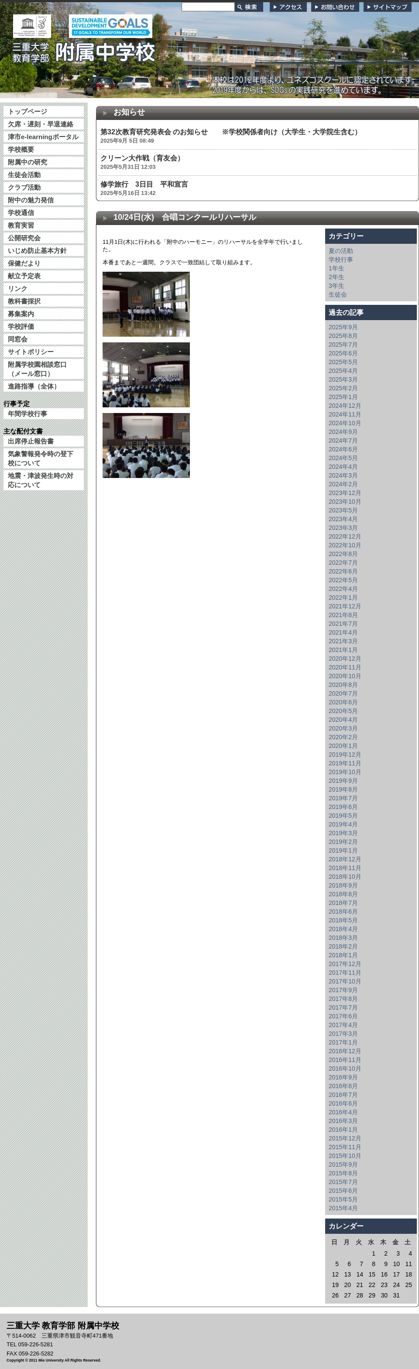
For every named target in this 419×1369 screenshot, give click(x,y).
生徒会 (338, 294)
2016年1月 (343, 1129)
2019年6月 (343, 806)
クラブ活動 (24, 187)
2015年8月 (343, 1173)
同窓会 (17, 339)
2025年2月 (343, 388)
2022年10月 (345, 545)
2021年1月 (343, 649)
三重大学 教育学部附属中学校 (84, 49)
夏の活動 (341, 250)
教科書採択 (24, 301)
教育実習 (21, 225)
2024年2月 (343, 484)
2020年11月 (345, 667)
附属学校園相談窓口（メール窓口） (37, 369)
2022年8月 (343, 553)
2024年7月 (343, 440)
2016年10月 (345, 1068)
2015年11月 (345, 1147)
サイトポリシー (31, 351)
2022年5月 (343, 580)
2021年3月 (343, 641)
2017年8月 (343, 998)
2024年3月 (343, 475)
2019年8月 (343, 789)
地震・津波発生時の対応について (40, 480)
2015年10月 (345, 1155)
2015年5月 (343, 1199)
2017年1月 (343, 1042)
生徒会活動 (24, 174)
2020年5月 (343, 710)
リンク (17, 288)
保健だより (24, 263)
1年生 (336, 268)
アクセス (288, 7)
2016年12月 (345, 1051)
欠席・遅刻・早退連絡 (40, 124)
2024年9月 (343, 431)
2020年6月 (343, 702)
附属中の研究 (27, 162)
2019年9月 (343, 780)
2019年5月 (343, 815)
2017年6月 (343, 1016)
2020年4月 (343, 719)
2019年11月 (345, 763)
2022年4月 (343, 588)
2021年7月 (343, 623)
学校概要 (21, 149)
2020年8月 (343, 684)
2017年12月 (345, 963)
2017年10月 (345, 981)
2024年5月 (343, 457)
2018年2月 (343, 946)
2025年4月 (343, 370)
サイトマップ (388, 7)
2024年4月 (343, 466)
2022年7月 (343, 562)
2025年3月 (343, 379)
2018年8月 (343, 894)
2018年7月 (343, 902)
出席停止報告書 (31, 441)
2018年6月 (343, 911)
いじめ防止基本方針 (37, 250)
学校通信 (21, 212)
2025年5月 (343, 361)
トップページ (27, 111)
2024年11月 (345, 414)
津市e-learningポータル (43, 136)
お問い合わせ (335, 7)
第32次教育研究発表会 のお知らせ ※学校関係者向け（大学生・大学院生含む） (230, 132)
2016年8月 (343, 1085)
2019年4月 (343, 824)
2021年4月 (343, 632)
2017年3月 (343, 1033)
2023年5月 (343, 510)
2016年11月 (345, 1059)
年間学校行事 (27, 413)
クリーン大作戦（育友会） (142, 158)
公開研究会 (24, 238)
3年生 (336, 285)
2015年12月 (345, 1138)
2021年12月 (345, 606)
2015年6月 (343, 1190)
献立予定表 (24, 276)
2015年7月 (343, 1181)
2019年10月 (345, 771)
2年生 (336, 276)
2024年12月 (345, 405)
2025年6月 (343, 353)
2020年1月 (343, 745)
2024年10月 (345, 423)
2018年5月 (343, 920)
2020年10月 (345, 676)
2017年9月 (343, 990)
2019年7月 (343, 798)
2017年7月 (343, 1007)
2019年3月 (343, 833)
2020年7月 (343, 693)
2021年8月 (343, 614)
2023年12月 (345, 492)
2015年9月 (343, 1164)
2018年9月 (343, 885)
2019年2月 (343, 841)
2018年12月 (345, 859)
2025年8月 (343, 335)
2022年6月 (343, 571)
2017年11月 (345, 972)
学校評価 (21, 326)
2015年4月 (343, 1208)
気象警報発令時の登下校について (40, 458)
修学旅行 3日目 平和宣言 (144, 184)
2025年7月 (343, 344)
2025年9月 (343, 327)
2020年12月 (345, 658)
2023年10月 (345, 501)
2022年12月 (345, 536)
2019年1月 (343, 850)
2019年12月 (345, 754)
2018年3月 (343, 937)
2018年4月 (343, 928)
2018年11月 (345, 867)
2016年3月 (343, 1120)
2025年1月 (343, 396)
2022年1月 (343, 597)
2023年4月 (343, 519)
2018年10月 (345, 876)
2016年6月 (343, 1103)
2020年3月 (343, 728)
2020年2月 (343, 737)
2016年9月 (343, 1077)
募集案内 (21, 313)
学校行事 (341, 259)
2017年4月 (343, 1024)
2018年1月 (343, 955)
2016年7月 (343, 1094)
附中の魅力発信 (31, 200)
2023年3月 (343, 527)
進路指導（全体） (34, 386)
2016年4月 (343, 1112)
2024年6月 (343, 449)
